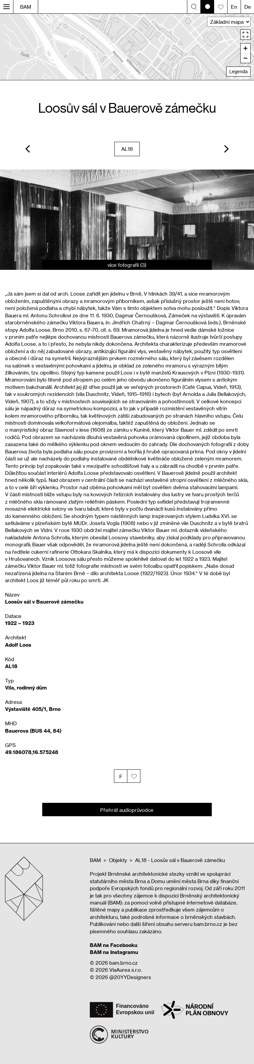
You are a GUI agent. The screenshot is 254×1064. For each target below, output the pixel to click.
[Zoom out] (245, 58)
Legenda (238, 71)
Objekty (118, 860)
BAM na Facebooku (113, 945)
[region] (127, 46)
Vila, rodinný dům (26, 687)
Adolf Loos (18, 645)
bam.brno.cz (123, 963)
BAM (25, 7)
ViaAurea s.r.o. (125, 970)
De (247, 7)
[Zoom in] (245, 48)
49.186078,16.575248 (31, 752)
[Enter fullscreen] (245, 34)
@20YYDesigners (130, 977)
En (234, 7)
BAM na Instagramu (114, 952)
